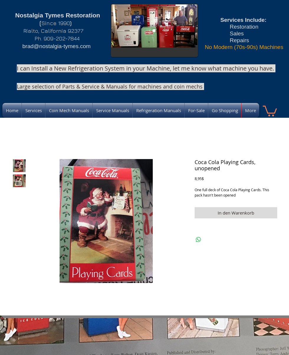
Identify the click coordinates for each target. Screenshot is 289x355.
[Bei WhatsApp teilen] (198, 239)
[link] (270, 110)
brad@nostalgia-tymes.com (56, 46)
